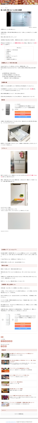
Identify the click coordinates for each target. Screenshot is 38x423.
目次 (18, 47)
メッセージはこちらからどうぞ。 (11, 421)
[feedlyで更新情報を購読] (4, 346)
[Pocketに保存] (7, 341)
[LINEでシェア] (9, 341)
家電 (2, 336)
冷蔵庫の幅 (8, 51)
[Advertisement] (19, 240)
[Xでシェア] (1, 341)
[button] (11, 341)
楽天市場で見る (21, 325)
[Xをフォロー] (1, 346)
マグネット (8, 54)
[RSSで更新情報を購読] (6, 346)
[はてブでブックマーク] (5, 341)
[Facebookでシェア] (3, 341)
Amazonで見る (21, 111)
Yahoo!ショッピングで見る (21, 116)
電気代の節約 (9, 57)
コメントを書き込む (19, 413)
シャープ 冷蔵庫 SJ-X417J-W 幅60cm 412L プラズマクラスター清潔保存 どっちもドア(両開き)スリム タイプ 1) (25, 317)
